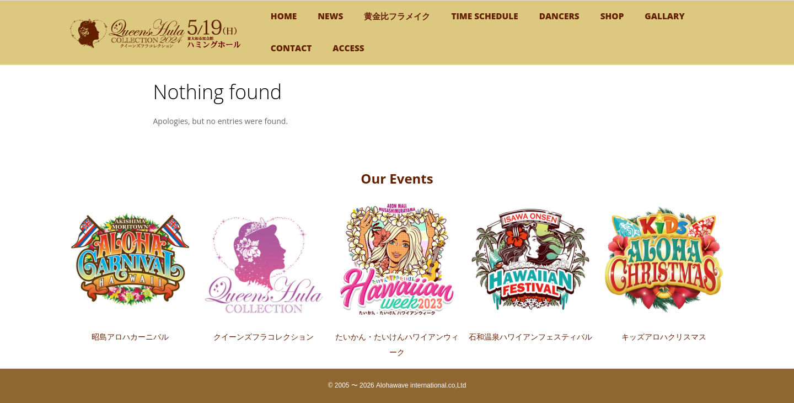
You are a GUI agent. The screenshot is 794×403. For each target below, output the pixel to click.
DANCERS (559, 16)
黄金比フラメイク (397, 16)
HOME (284, 16)
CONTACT (291, 48)
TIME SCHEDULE (484, 16)
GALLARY (664, 16)
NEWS (330, 16)
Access (348, 48)
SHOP (612, 16)
